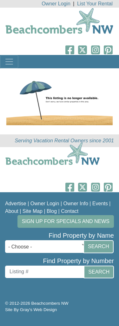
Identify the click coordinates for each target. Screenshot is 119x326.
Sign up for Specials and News (65, 221)
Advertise (15, 203)
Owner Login (56, 3)
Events (100, 203)
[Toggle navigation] (9, 61)
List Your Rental (95, 3)
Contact (69, 211)
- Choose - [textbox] (20, 246)
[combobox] (46, 246)
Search (98, 246)
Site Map (33, 211)
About (11, 211)
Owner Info (75, 203)
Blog (52, 211)
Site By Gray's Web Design (31, 309)
